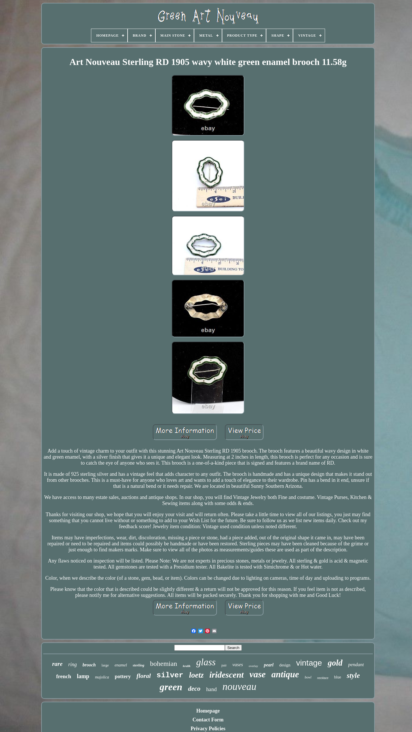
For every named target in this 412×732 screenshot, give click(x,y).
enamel (120, 665)
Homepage (208, 711)
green (171, 687)
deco (194, 688)
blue (337, 677)
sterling (138, 665)
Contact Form (208, 720)
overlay (253, 666)
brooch (89, 664)
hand (211, 689)
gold (335, 662)
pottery (123, 676)
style (353, 675)
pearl (269, 664)
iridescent (226, 674)
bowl (308, 677)
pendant (356, 664)
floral (143, 675)
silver (170, 675)
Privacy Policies (208, 728)
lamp (83, 676)
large (105, 665)
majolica (102, 677)
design (284, 665)
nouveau (240, 686)
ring (72, 664)
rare (57, 663)
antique (285, 674)
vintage (309, 662)
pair (224, 665)
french (63, 676)
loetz (196, 675)
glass (206, 662)
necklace (322, 678)
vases (237, 664)
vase (257, 674)
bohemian (163, 663)
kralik (187, 666)
